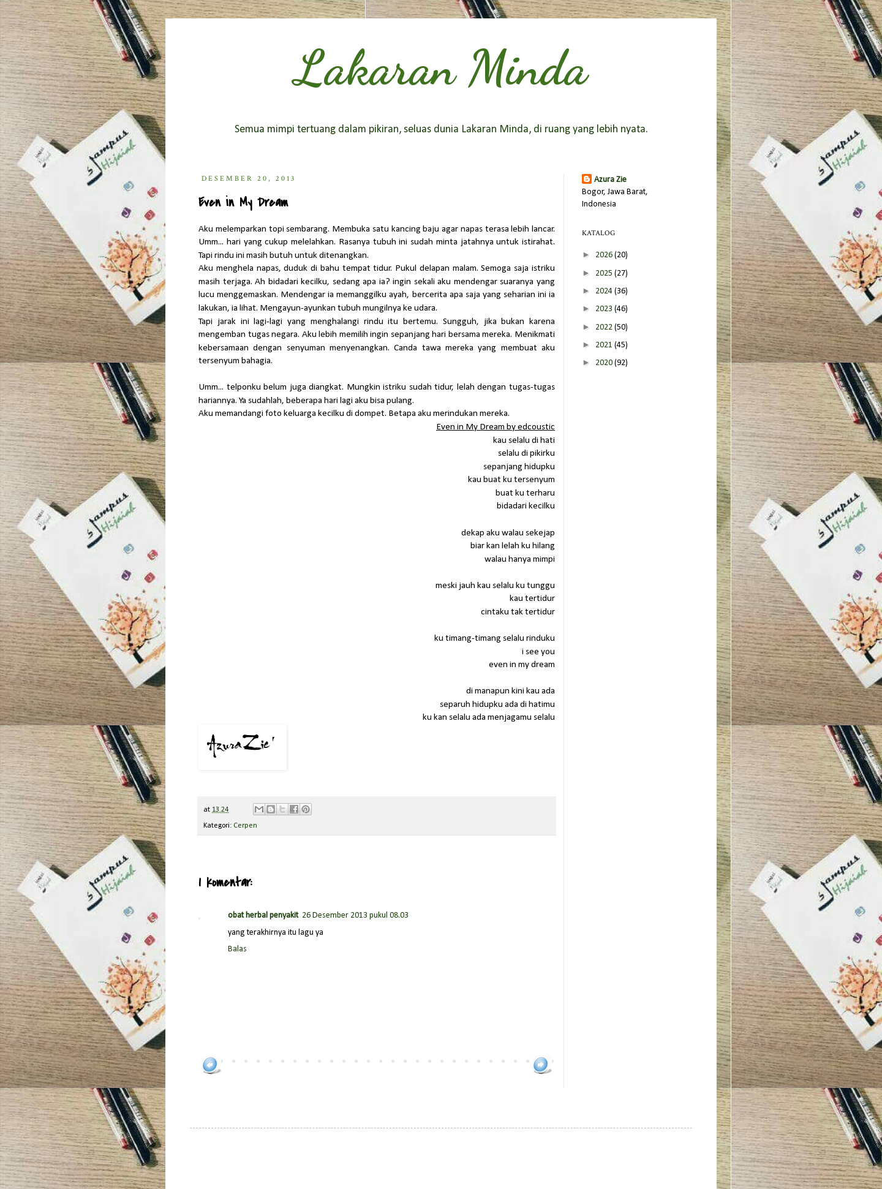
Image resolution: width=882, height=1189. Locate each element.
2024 (604, 291)
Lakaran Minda (441, 67)
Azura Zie (610, 179)
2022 (604, 327)
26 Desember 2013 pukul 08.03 (355, 915)
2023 (604, 309)
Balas (237, 949)
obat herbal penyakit (263, 915)
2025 (604, 273)
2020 (604, 363)
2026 (604, 255)
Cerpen (245, 825)
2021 (604, 345)
